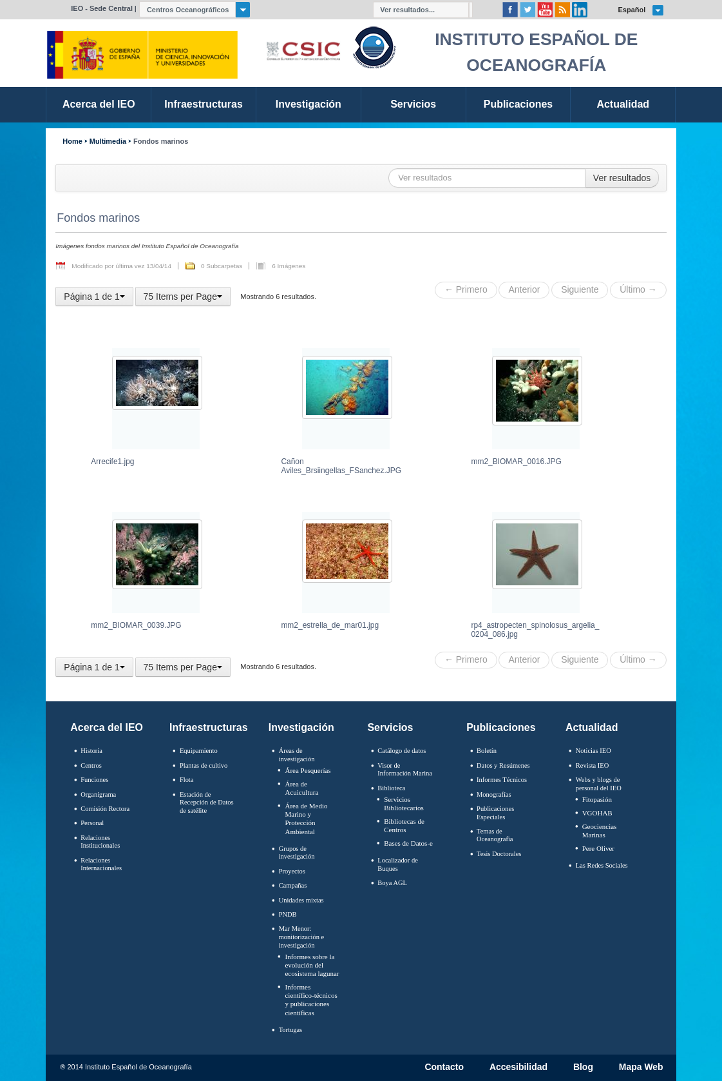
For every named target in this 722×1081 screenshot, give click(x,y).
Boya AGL (392, 882)
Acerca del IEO (106, 727)
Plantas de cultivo (203, 765)
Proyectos (292, 871)
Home (72, 141)
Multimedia (108, 141)
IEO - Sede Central (102, 8)
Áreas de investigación (297, 755)
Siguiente (579, 289)
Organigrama (98, 794)
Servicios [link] (413, 104)
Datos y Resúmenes (503, 765)
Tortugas (290, 1029)
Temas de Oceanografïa (495, 835)
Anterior (524, 289)
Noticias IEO (593, 750)
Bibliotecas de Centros (404, 825)
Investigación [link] (308, 104)
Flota (187, 779)
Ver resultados (622, 178)
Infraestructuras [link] (203, 104)
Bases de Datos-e (408, 843)
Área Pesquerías (307, 770)
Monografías (494, 794)
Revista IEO (592, 765)
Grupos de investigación (297, 853)
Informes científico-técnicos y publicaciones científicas (311, 1000)
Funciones (94, 779)
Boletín (487, 750)
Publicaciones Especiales (495, 813)
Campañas (293, 885)
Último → (638, 289)
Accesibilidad (518, 1067)
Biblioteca (391, 788)
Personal (92, 822)
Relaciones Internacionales (101, 864)
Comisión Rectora (105, 808)
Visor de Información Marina (404, 769)
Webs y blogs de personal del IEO (599, 784)
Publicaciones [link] (518, 104)
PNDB (288, 914)
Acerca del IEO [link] (98, 104)
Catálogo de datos (401, 750)
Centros (91, 765)
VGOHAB (597, 813)
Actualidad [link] (622, 104)
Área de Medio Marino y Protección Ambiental (306, 818)
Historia (91, 750)
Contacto (444, 1067)
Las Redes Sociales (602, 865)
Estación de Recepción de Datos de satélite (207, 802)
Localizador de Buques (397, 864)
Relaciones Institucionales (100, 842)
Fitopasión (597, 799)
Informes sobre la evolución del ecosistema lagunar (312, 965)
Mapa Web (641, 1067)
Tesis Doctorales (499, 853)
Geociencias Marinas (599, 831)
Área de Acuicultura (301, 788)
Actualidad (591, 727)
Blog (583, 1067)
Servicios (390, 727)
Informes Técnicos (502, 779)
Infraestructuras (208, 727)
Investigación (301, 727)
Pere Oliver (598, 848)
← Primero (466, 289)
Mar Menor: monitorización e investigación (302, 936)
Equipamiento (199, 750)
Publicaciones (500, 727)
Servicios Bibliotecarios (404, 803)
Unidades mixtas (301, 900)
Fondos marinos (160, 141)
